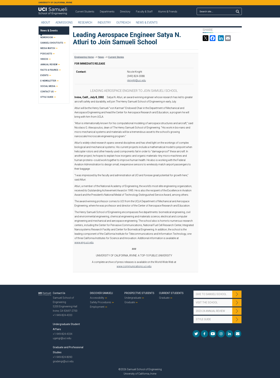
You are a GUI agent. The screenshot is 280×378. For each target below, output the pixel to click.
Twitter (196, 333)
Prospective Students (139, 293)
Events (44, 75)
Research (85, 22)
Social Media (47, 86)
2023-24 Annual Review (210, 311)
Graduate (129, 302)
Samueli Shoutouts (51, 43)
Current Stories (116, 57)
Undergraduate (132, 297)
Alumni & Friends (167, 11)
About (45, 22)
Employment (97, 306)
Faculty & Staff (144, 11)
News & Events (147, 22)
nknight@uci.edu (136, 80)
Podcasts (46, 53)
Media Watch (47, 48)
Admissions (64, 22)
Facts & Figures (49, 70)
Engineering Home (84, 57)
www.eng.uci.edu (84, 242)
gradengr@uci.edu (63, 361)
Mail (237, 333)
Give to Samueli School (211, 294)
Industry (104, 22)
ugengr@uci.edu (62, 338)
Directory (125, 11)
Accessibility (97, 297)
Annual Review (48, 64)
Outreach (123, 22)
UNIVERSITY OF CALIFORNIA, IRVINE (55, 2)
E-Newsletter (48, 81)
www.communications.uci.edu (134, 266)
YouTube (212, 333)
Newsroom (46, 37)
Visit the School (207, 302)
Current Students (84, 11)
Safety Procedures (100, 302)
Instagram (221, 333)
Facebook (204, 333)
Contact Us (47, 91)
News (101, 57)
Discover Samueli (101, 293)
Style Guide (46, 97)
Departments (107, 11)
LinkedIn (229, 333)
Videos (44, 59)
